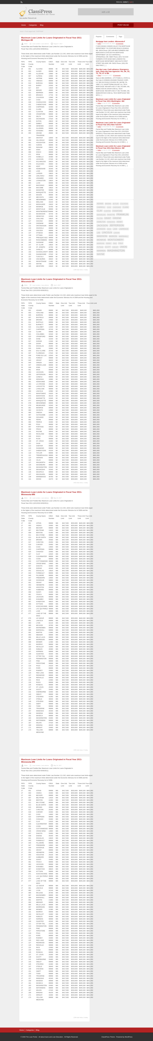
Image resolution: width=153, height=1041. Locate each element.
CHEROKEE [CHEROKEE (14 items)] (117, 207)
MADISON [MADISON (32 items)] (102, 236)
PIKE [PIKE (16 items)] (115, 243)
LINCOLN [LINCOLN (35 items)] (107, 232)
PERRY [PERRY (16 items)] (108, 243)
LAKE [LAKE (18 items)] (115, 229)
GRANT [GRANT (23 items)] (107, 218)
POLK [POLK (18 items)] (120, 243)
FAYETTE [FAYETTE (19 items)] (111, 215)
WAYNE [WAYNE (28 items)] (100, 254)
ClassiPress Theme (108, 1037)
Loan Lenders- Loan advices (40, 43)
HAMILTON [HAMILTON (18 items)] (101, 222)
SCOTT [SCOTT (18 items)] (108, 247)
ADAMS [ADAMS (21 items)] (100, 204)
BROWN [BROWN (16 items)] (108, 204)
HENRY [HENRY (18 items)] (119, 222)
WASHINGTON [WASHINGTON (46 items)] (116, 250)
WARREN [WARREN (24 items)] (101, 251)
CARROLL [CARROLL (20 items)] (101, 207)
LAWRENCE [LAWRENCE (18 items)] (123, 229)
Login (130, 2)
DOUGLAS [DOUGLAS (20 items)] (101, 215)
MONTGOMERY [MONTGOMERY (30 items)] (115, 240)
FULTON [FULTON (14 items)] (100, 218)
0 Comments (119, 43)
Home (23, 25)
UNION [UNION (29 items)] (123, 247)
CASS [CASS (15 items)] (109, 207)
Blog (41, 25)
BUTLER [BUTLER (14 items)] (115, 204)
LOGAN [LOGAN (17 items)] (116, 233)
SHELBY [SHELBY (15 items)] (115, 247)
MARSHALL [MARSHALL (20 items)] (123, 236)
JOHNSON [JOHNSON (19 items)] (101, 229)
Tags (120, 36)
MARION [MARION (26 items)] (113, 236)
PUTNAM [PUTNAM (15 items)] (100, 247)
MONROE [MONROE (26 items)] (101, 240)
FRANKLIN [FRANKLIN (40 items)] (122, 214)
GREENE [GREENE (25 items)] (117, 218)
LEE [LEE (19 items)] (98, 233)
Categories (33, 25)
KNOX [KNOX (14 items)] (109, 229)
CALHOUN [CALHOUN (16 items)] (124, 204)
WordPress (128, 1037)
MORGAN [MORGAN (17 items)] (100, 243)
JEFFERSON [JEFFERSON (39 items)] (117, 225)
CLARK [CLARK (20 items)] (125, 207)
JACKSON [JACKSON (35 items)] (102, 225)
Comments (110, 36)
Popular (99, 36)
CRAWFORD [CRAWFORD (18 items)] (117, 211)
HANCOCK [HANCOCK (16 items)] (111, 222)
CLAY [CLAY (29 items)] (99, 211)
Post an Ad (123, 25)
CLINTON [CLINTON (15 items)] (107, 211)
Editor (26, 43)
